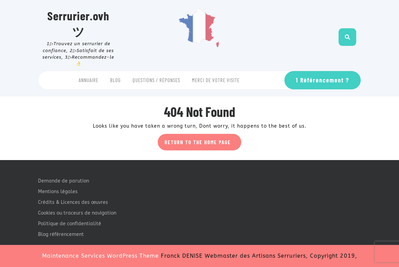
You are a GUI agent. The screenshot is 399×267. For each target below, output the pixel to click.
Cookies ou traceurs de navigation (77, 213)
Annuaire (88, 80)
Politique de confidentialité (69, 224)
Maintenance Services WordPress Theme (100, 256)
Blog (115, 80)
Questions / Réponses (156, 80)
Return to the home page (203, 144)
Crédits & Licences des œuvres (73, 202)
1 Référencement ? (322, 80)
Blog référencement (61, 234)
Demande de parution (63, 181)
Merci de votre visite (216, 80)
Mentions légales (58, 192)
